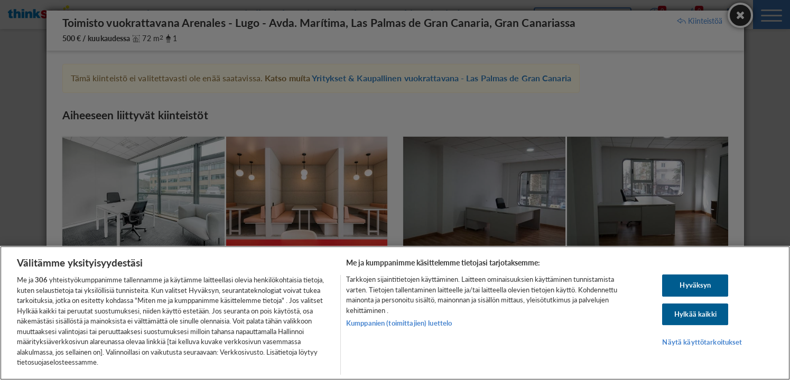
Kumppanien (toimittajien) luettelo (399, 323)
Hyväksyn (695, 285)
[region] (395, 313)
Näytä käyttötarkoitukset (702, 342)
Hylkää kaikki (695, 314)
